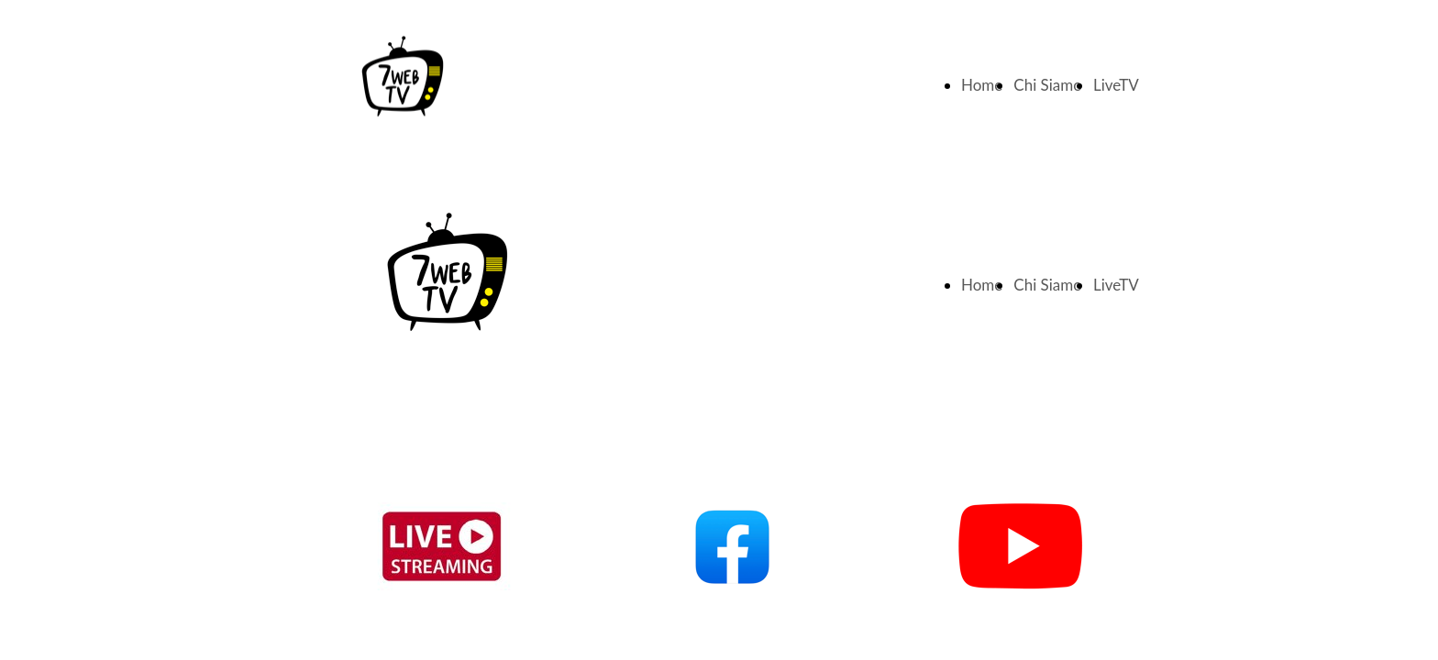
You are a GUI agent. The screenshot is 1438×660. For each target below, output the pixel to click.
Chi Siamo (1047, 84)
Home (981, 84)
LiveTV (1116, 84)
